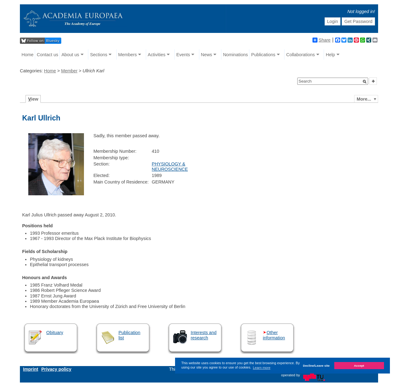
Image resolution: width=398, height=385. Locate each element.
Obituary (54, 332)
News (206, 54)
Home (27, 54)
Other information (274, 335)
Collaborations (300, 54)
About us (70, 54)
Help (330, 54)
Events (183, 54)
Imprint (30, 369)
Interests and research (203, 335)
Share (321, 40)
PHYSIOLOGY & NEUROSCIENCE (170, 166)
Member (69, 70)
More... (364, 99)
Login (332, 21)
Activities (156, 54)
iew (33, 99)
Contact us (47, 54)
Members (127, 54)
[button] (364, 81)
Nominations (235, 54)
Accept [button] (359, 365)
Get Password (358, 21)
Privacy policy (56, 369)
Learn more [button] (261, 367)
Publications (263, 54)
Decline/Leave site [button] (316, 365)
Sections (98, 54)
